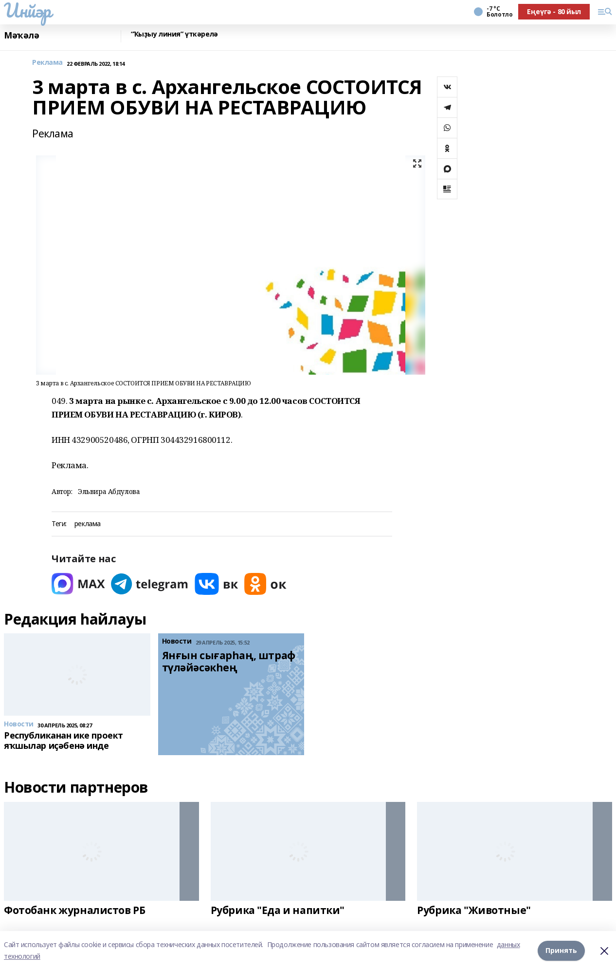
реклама (87, 524)
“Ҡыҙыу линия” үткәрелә (174, 34)
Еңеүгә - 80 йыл (554, 11)
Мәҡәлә (21, 35)
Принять (561, 950)
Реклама (47, 62)
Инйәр (27, 10)
